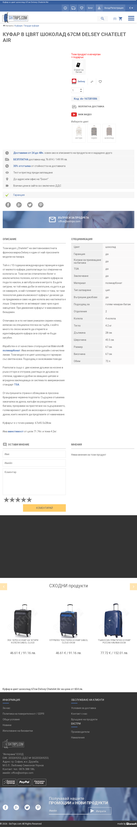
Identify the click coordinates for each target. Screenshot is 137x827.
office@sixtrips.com (22, 772)
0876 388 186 (26, 769)
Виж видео (85, 114)
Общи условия (11, 719)
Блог (90, 8)
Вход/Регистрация (114, 8)
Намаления (78, 737)
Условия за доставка (83, 708)
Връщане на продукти (84, 719)
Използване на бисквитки (18, 730)
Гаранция (19, 195)
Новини (7, 725)
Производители (80, 731)
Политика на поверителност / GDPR (23, 713)
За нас (6, 708)
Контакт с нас (79, 713)
